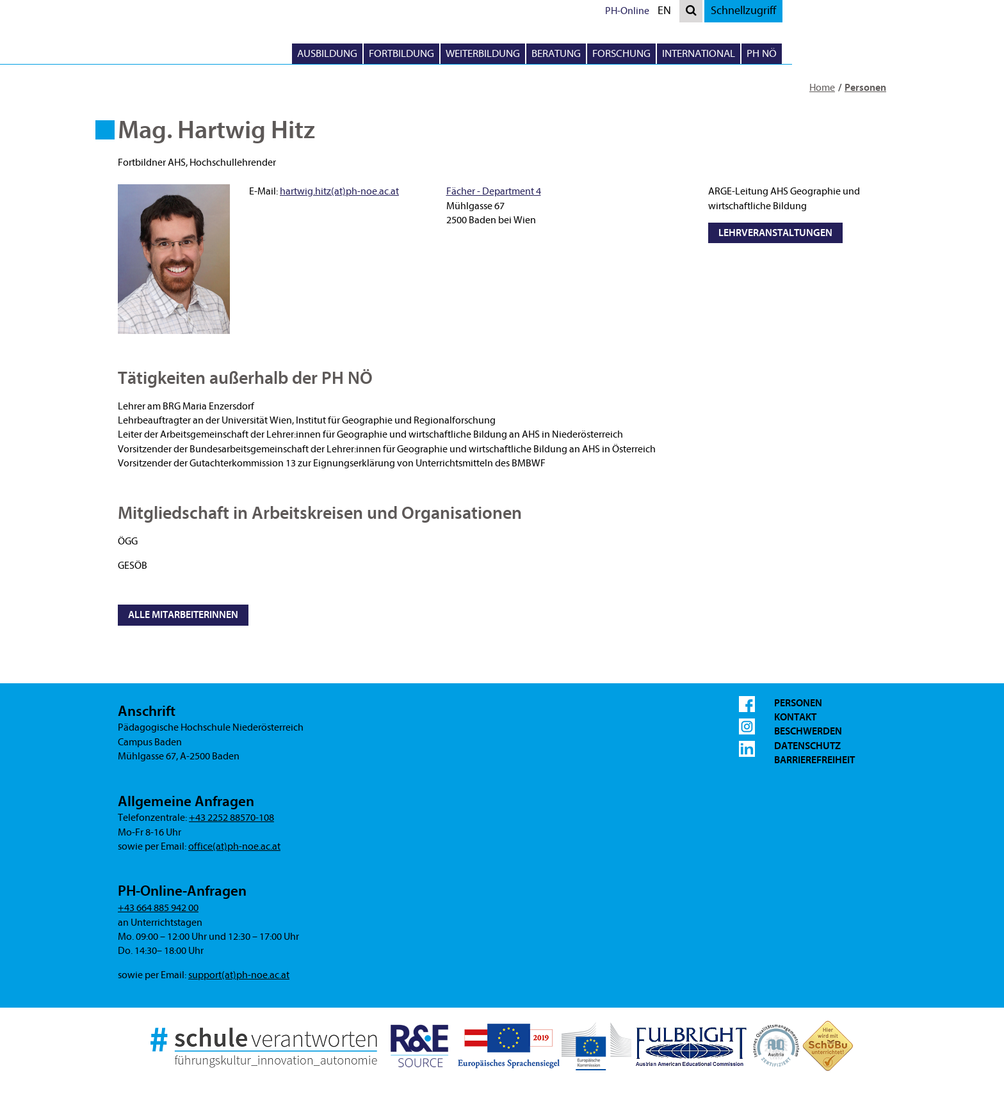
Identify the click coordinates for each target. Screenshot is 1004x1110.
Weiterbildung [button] (609, 53)
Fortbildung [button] (527, 53)
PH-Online (753, 11)
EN (793, 12)
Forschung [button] (747, 53)
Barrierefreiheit (814, 760)
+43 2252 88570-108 (231, 817)
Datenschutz (807, 746)
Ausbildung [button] (453, 53)
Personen (865, 87)
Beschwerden (808, 731)
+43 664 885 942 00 (158, 908)
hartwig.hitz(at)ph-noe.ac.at (339, 191)
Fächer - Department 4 (493, 191)
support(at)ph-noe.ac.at (238, 975)
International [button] (824, 53)
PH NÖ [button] (888, 53)
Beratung (682, 53)
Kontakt (795, 717)
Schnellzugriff (869, 10)
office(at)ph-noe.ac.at (234, 846)
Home (822, 87)
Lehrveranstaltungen (775, 233)
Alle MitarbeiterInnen (183, 615)
